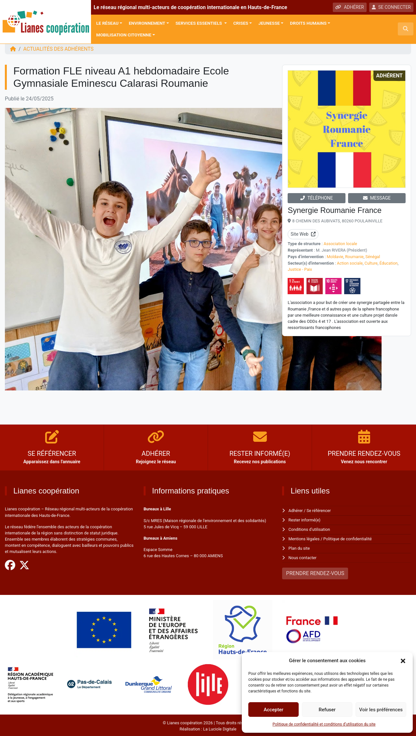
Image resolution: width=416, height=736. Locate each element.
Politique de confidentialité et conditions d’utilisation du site (324, 724)
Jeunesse (269, 23)
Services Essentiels (199, 23)
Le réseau (107, 23)
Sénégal (373, 256)
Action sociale (350, 262)
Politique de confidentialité (348, 538)
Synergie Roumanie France (335, 210)
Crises (240, 23)
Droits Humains (308, 23)
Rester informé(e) (305, 520)
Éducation (389, 262)
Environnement (147, 23)
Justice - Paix (300, 268)
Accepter (273, 710)
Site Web (303, 234)
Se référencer (319, 510)
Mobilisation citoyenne (123, 34)
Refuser (326, 710)
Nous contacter (303, 556)
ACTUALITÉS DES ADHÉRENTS (59, 49)
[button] (403, 660)
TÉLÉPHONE (316, 198)
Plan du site (299, 547)
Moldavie (335, 256)
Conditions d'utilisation (310, 529)
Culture (371, 262)
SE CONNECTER (391, 7)
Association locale (341, 243)
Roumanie (354, 256)
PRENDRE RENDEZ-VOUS (315, 572)
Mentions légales (304, 538)
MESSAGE (377, 198)
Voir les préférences (381, 710)
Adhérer (296, 510)
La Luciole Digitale (220, 727)
